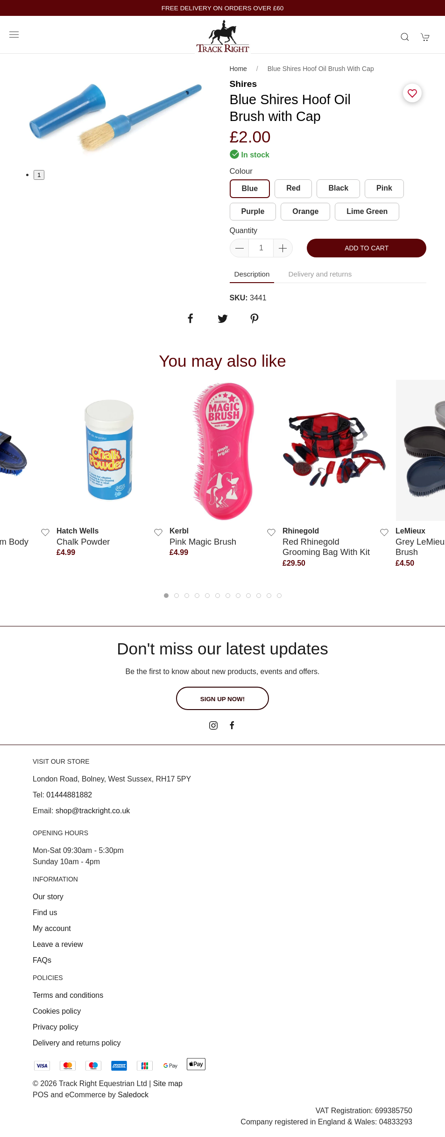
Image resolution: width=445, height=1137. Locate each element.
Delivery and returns (320, 274)
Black (338, 188)
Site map (168, 1083)
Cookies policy (57, 1011)
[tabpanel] (117, 111)
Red (293, 188)
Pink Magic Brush (203, 542)
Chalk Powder (83, 542)
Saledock (133, 1095)
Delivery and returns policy (77, 1043)
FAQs (42, 960)
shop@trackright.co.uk (93, 811)
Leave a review (58, 944)
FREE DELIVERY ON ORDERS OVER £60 (223, 8)
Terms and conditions (68, 995)
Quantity (244, 231)
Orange (305, 211)
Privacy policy (55, 1027)
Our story (48, 897)
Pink (384, 188)
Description (252, 274)
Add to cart (366, 248)
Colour (241, 171)
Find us (45, 913)
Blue (250, 188)
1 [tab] (39, 174)
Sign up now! (222, 699)
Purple (253, 211)
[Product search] (405, 37)
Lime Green (367, 211)
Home (238, 68)
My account (52, 928)
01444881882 (69, 795)
